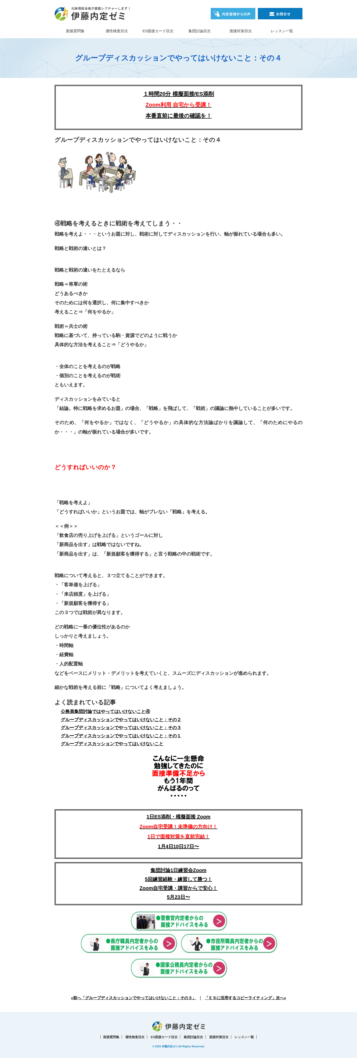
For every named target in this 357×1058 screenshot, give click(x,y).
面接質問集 (75, 31)
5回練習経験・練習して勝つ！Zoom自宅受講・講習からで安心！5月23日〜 (178, 888)
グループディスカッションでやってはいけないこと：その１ (121, 735)
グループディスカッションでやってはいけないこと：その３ (121, 727)
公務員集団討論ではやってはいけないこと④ (105, 711)
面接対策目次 (241, 31)
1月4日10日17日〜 (178, 846)
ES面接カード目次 (158, 31)
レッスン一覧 (282, 31)
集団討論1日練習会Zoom (178, 870)
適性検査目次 (117, 31)
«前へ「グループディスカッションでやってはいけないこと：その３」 (133, 998)
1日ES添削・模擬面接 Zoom (178, 826)
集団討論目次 (199, 31)
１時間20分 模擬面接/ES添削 (178, 94)
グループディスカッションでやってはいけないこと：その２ (121, 719)
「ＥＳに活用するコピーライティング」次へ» (245, 998)
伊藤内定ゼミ (170, 1046)
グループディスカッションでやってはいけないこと (112, 743)
